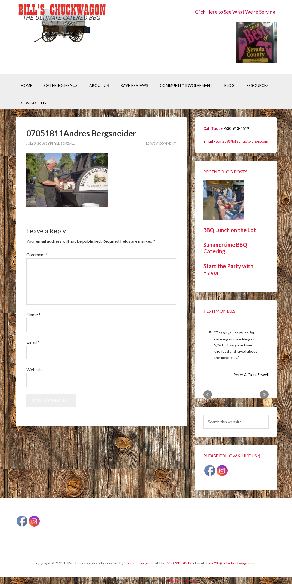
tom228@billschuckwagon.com (242, 141)
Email (32, 342)
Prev (207, 394)
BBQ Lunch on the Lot (229, 230)
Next (264, 394)
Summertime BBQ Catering (225, 247)
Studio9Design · (138, 563)
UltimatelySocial (184, 580)
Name (33, 314)
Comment (37, 254)
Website (34, 369)
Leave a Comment (161, 143)
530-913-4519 (179, 563)
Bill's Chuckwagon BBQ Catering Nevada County (62, 24)
